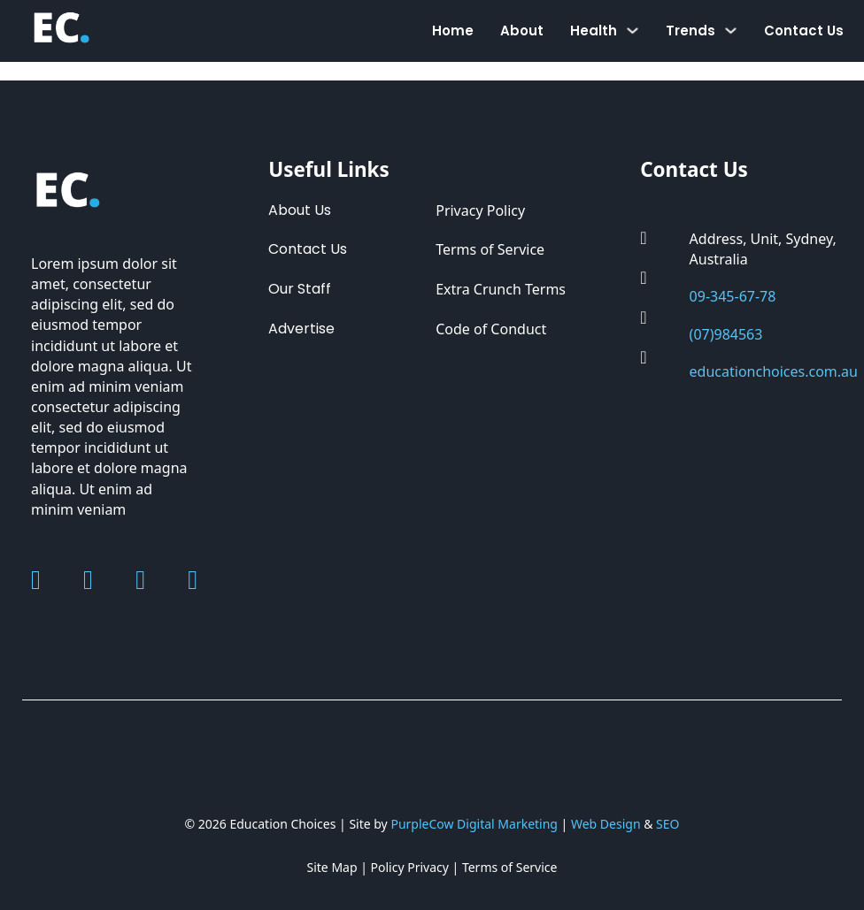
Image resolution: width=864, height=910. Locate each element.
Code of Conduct (491, 329)
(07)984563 (726, 334)
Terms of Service (490, 249)
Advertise (301, 328)
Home (453, 30)
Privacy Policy (480, 210)
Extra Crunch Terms (501, 289)
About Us (299, 210)
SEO (667, 823)
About (522, 30)
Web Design (606, 823)
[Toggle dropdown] (632, 30)
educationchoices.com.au (774, 371)
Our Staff (299, 289)
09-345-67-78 (733, 296)
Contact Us (804, 30)
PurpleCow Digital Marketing (474, 823)
